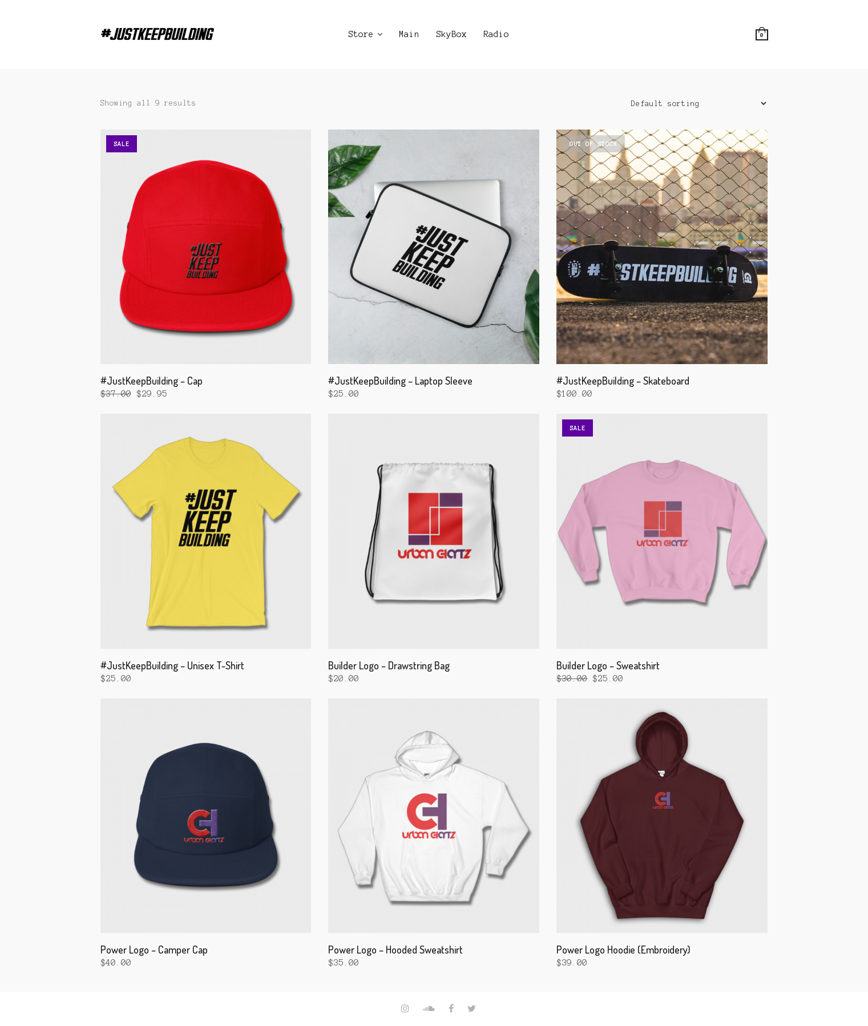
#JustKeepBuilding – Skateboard (622, 380)
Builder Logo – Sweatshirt (608, 665)
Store (361, 34)
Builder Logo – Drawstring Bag (389, 665)
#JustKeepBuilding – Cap (151, 380)
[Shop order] (694, 103)
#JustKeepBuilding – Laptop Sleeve (400, 380)
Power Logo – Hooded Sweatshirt (395, 949)
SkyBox (451, 34)
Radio (496, 34)
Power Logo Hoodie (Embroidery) (623, 949)
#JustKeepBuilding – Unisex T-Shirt (172, 665)
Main (409, 34)
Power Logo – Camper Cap (154, 949)
